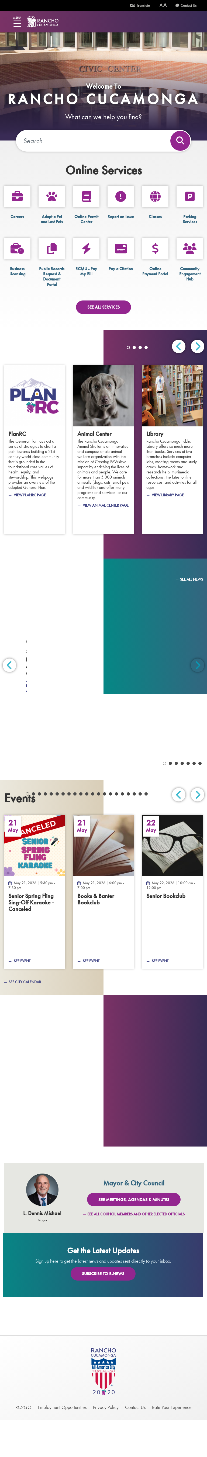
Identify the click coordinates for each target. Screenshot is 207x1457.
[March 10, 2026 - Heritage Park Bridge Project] (52, 776)
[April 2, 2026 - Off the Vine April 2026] (52, 673)
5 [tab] (51, 830)
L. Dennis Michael (42, 1250)
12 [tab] (92, 830)
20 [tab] (140, 830)
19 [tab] (134, 830)
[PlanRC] (34, 449)
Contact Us (188, 5)
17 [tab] (122, 830)
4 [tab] (146, 347)
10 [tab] (80, 830)
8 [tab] (69, 830)
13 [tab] (98, 830)
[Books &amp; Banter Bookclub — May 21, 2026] (103, 928)
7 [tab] (63, 830)
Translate (140, 5)
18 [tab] (128, 830)
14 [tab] (104, 830)
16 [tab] (116, 830)
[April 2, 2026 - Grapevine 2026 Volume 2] (155, 673)
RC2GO (23, 1444)
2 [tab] (134, 347)
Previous (178, 346)
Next (197, 346)
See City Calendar (25, 1018)
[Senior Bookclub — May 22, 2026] (172, 928)
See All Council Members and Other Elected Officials (136, 1251)
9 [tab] (75, 830)
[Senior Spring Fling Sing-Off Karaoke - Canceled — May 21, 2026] (34, 928)
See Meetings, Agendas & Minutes (133, 1236)
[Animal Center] (103, 449)
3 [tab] (140, 347)
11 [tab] (86, 830)
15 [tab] (110, 830)
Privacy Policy (106, 1444)
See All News (191, 579)
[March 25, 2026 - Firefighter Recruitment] (52, 724)
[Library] (172, 449)
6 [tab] (57, 830)
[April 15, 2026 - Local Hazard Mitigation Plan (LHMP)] (155, 618)
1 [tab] (128, 347)
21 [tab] (146, 830)
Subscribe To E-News (103, 1311)
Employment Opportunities (62, 1444)
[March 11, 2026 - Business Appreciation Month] (155, 724)
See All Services (103, 307)
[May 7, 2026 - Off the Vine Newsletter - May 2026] (52, 618)
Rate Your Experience (172, 1444)
